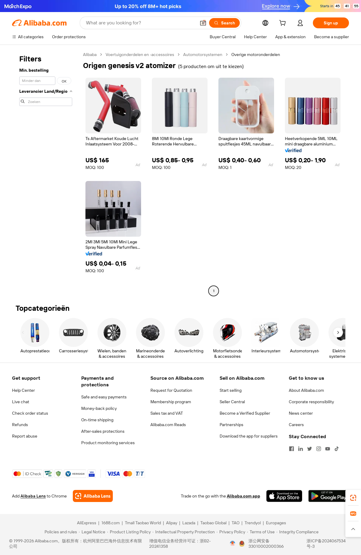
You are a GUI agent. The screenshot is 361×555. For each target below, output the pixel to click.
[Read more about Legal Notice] (92, 532)
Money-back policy (99, 408)
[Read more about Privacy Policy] (231, 532)
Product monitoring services (108, 442)
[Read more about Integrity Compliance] (297, 532)
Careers (296, 424)
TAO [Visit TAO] (235, 522)
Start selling (231, 390)
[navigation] (46, 173)
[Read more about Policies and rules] (60, 532)
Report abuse (24, 436)
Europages (276, 522)
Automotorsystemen (202, 54)
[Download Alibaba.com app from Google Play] (328, 496)
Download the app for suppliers (249, 436)
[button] (203, 23)
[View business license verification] (232, 544)
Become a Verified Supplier (245, 413)
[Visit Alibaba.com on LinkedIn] (300, 448)
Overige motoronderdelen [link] (255, 54)
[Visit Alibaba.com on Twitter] (309, 448)
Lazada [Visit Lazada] (188, 522)
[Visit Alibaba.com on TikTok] (336, 448)
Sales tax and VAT (166, 413)
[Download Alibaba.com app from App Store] (284, 496)
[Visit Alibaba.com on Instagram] (318, 448)
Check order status (30, 413)
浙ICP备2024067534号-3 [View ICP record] (326, 543)
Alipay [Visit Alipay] (171, 522)
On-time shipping (97, 419)
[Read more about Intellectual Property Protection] (184, 532)
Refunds (20, 424)
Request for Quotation (171, 390)
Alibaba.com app (243, 496)
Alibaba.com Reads (168, 424)
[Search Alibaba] (140, 23)
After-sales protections (103, 431)
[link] (353, 498)
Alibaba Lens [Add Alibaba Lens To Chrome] (33, 496)
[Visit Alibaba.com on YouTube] (327, 448)
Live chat (20, 401)
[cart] (283, 23)
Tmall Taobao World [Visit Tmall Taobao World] (143, 522)
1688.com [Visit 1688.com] (110, 522)
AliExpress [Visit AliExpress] (86, 522)
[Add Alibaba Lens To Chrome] (93, 496)
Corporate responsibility (311, 401)
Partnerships (231, 424)
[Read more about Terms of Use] (261, 532)
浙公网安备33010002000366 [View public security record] (266, 543)
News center (301, 413)
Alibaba (90, 54)
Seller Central (232, 401)
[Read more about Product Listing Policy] (129, 532)
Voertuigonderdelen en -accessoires (140, 54)
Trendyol (253, 522)
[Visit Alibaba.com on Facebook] (291, 448)
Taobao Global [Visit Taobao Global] (213, 522)
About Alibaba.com (306, 390)
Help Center (23, 390)
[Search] (224, 23)
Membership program (170, 401)
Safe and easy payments (104, 396)
